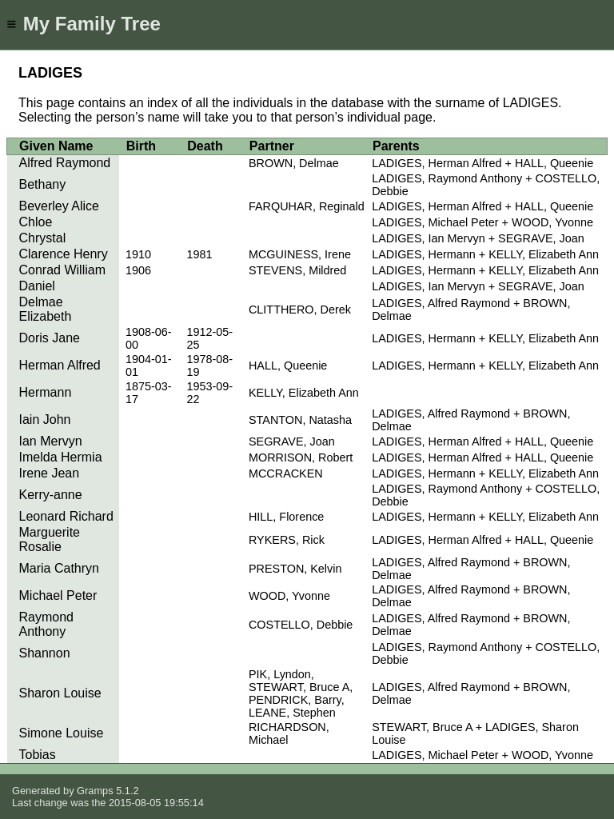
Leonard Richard (66, 516)
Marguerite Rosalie (49, 539)
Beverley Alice (59, 206)
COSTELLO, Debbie (301, 624)
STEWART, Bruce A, (301, 687)
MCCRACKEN (286, 473)
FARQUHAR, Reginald (307, 206)
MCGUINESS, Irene (300, 254)
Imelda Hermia (60, 457)
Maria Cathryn (59, 568)
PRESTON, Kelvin (295, 568)
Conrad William (62, 270)
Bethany (42, 184)
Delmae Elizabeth (45, 309)
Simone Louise (61, 733)
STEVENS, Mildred (297, 270)
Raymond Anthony (46, 624)
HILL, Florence (286, 516)
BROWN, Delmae (294, 163)
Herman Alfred (60, 365)
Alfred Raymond (65, 163)
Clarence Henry (63, 254)
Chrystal (42, 238)
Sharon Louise (60, 693)
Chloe (36, 222)
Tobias (37, 754)
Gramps (95, 791)
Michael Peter (58, 595)
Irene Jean (49, 473)
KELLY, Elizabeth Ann (304, 392)
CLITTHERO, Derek (300, 309)
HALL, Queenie (288, 365)
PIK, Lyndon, (281, 674)
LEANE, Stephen (292, 712)
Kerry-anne (50, 494)
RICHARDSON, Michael (289, 733)
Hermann (45, 392)
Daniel (37, 286)
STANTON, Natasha (300, 419)
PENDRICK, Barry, (297, 699)
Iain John (45, 419)
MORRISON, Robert (301, 457)
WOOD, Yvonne (289, 595)
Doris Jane (49, 338)
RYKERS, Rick (287, 539)
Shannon (44, 653)
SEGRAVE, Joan (292, 441)
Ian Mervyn (50, 441)
